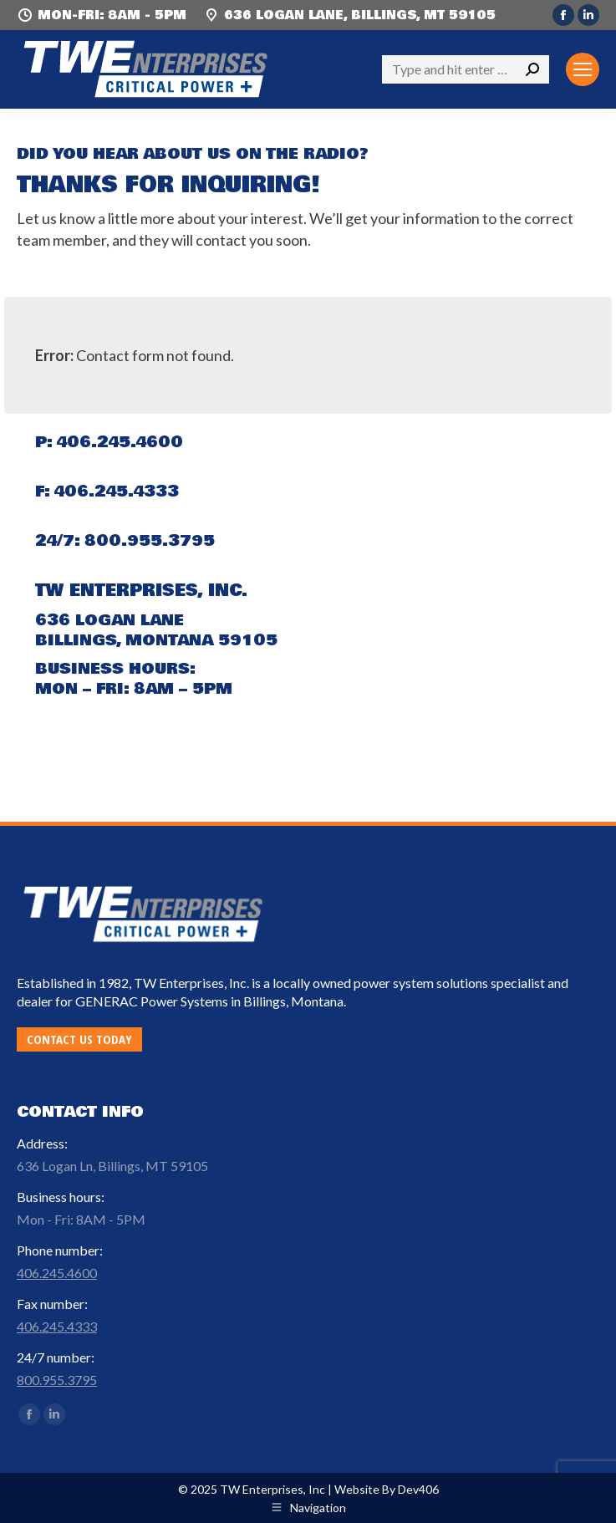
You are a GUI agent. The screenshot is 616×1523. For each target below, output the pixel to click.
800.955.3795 (149, 541)
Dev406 (418, 1489)
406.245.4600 (120, 442)
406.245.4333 (116, 491)
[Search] (465, 69)
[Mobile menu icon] (582, 69)
